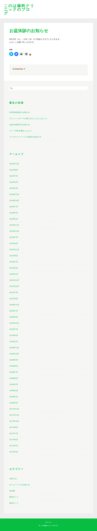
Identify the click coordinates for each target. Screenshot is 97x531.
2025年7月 (13, 176)
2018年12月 (14, 347)
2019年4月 (13, 335)
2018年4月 (13, 390)
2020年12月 (14, 305)
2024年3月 (13, 213)
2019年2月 (13, 341)
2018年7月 (13, 372)
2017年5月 (13, 446)
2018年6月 (13, 378)
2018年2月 (13, 403)
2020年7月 (13, 311)
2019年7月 (13, 329)
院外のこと (14, 503)
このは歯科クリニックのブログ (19, 9)
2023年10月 (14, 231)
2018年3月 (13, 397)
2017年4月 (13, 452)
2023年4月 (13, 243)
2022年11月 (14, 249)
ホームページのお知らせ (19, 485)
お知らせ (13, 478)
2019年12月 (14, 323)
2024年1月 (13, 219)
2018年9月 (13, 360)
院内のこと (14, 497)
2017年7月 (13, 433)
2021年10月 (14, 286)
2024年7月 (13, 207)
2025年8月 (13, 170)
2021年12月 (14, 280)
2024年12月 (14, 194)
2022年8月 (13, 256)
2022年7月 (13, 262)
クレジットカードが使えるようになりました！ (29, 118)
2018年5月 (13, 384)
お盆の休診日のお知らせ (19, 124)
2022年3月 (13, 274)
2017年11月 (14, 415)
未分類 (12, 491)
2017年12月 (14, 409)
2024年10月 (14, 200)
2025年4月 (13, 182)
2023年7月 (13, 237)
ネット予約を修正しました (20, 131)
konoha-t (19, 69)
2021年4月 (13, 298)
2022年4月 (13, 268)
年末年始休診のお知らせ (19, 112)
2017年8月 (13, 427)
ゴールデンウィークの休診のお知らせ (25, 137)
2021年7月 (13, 292)
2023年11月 (14, 225)
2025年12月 (14, 164)
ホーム (48, 522)
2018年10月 (14, 354)
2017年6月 (13, 439)
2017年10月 (14, 421)
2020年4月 (13, 317)
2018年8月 (13, 366)
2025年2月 (13, 188)
